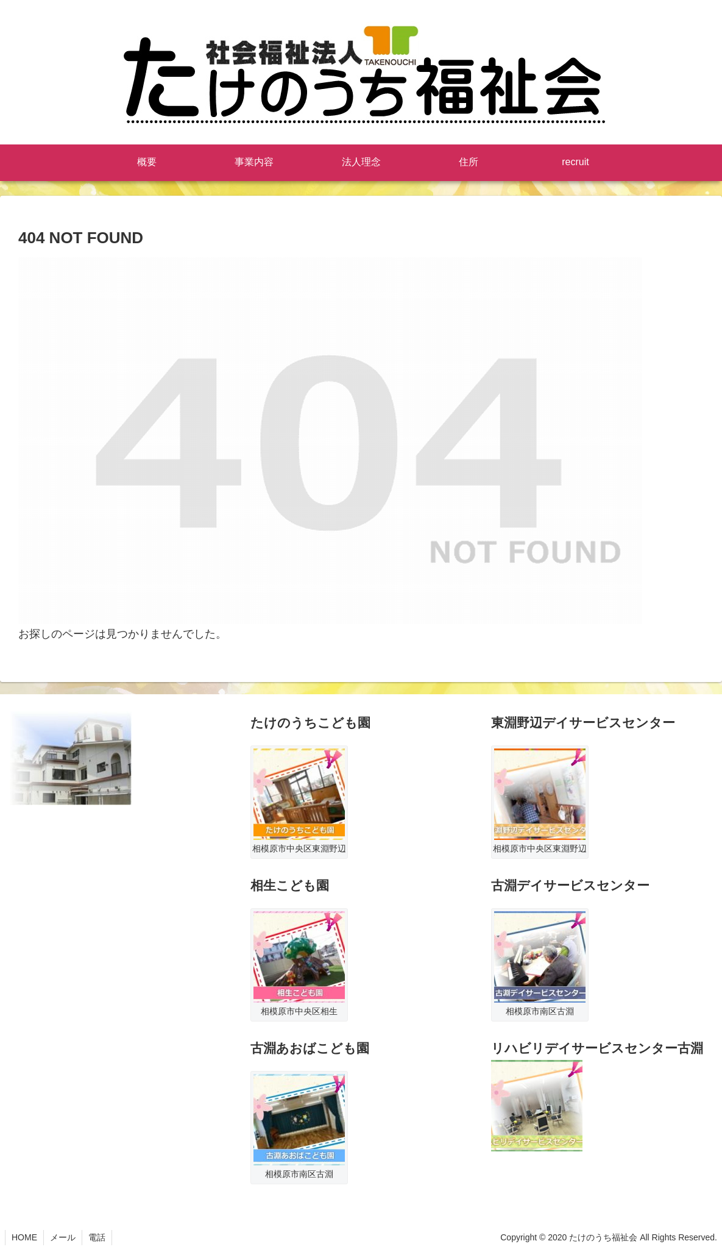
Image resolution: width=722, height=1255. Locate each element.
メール (63, 1237)
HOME (24, 1237)
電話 (96, 1237)
